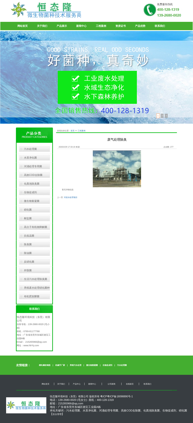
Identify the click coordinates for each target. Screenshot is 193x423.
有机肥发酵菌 (31, 296)
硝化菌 (28, 209)
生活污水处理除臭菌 (35, 279)
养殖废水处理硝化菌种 (37, 287)
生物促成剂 (30, 192)
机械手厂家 (60, 365)
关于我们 (42, 26)
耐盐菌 (28, 218)
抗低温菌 (29, 235)
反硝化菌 (29, 261)
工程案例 (101, 26)
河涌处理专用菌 (33, 166)
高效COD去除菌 (33, 175)
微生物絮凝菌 (31, 201)
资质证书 (120, 26)
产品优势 (140, 26)
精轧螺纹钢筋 (45, 365)
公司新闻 (111, 384)
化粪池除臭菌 (31, 183)
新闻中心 (81, 26)
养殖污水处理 (75, 365)
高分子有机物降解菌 (35, 227)
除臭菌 (28, 244)
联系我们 (160, 26)
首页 (73, 131)
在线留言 (129, 384)
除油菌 (28, 253)
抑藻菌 (28, 270)
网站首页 (22, 26)
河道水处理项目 (70, 197)
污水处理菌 (30, 149)
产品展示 (62, 26)
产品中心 (77, 384)
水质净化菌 (30, 157)
